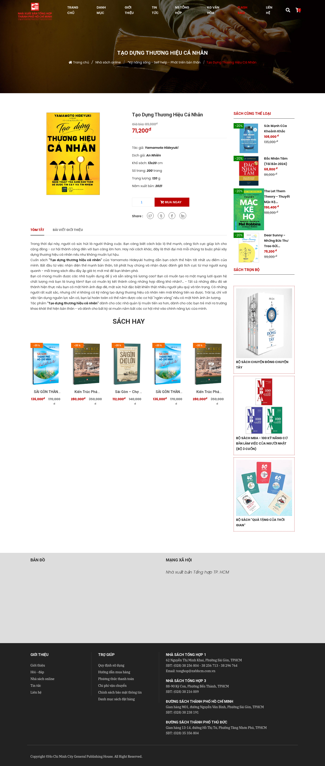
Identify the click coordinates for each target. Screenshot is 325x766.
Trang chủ (81, 62)
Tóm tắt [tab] (37, 230)
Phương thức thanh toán (116, 679)
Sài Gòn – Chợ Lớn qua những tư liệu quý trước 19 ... (128, 392)
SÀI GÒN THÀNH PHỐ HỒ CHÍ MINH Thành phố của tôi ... (47, 392)
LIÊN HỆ (269, 10)
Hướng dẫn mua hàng (114, 672)
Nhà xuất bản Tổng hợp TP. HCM (197, 572)
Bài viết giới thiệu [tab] (68, 230)
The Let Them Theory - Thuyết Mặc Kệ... (277, 196)
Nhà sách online (108, 62)
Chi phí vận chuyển (112, 686)
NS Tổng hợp (182, 10)
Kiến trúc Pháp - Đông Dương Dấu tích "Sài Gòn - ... (88, 392)
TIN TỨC (155, 10)
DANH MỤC (101, 10)
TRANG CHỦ (72, 10)
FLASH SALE (242, 10)
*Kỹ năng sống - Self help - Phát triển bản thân (164, 62)
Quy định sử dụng (111, 665)
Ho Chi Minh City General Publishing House (80, 757)
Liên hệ (36, 692)
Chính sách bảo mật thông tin (120, 692)
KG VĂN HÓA (213, 10)
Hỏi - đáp (37, 672)
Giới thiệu (37, 665)
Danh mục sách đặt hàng (116, 699)
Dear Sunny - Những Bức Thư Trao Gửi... (276, 240)
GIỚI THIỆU (129, 10)
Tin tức (35, 686)
